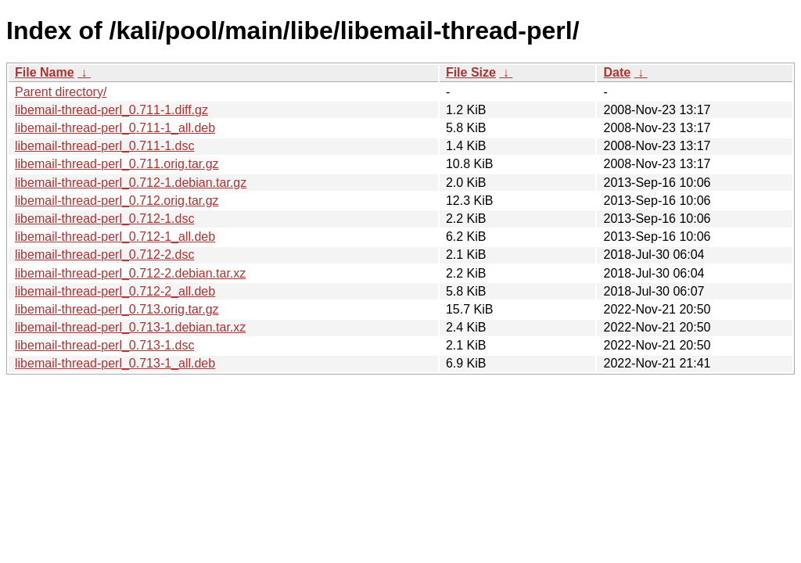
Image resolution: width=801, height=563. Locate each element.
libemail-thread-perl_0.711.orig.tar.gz (117, 163)
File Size (471, 72)
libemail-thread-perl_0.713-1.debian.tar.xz (130, 327)
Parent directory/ (60, 92)
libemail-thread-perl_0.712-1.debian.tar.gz (130, 182)
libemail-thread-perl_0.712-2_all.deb (115, 291)
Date (616, 72)
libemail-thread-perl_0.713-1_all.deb (115, 363)
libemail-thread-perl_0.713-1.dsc (104, 345)
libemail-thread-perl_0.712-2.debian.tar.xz (130, 273)
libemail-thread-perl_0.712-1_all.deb (115, 236)
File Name (44, 72)
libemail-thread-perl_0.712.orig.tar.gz (117, 200)
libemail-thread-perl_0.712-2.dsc (104, 254)
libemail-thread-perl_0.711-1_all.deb (115, 127)
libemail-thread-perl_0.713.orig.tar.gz (117, 309)
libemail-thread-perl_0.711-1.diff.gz (111, 110)
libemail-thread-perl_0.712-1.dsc (104, 218)
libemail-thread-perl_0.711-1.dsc (104, 145)
